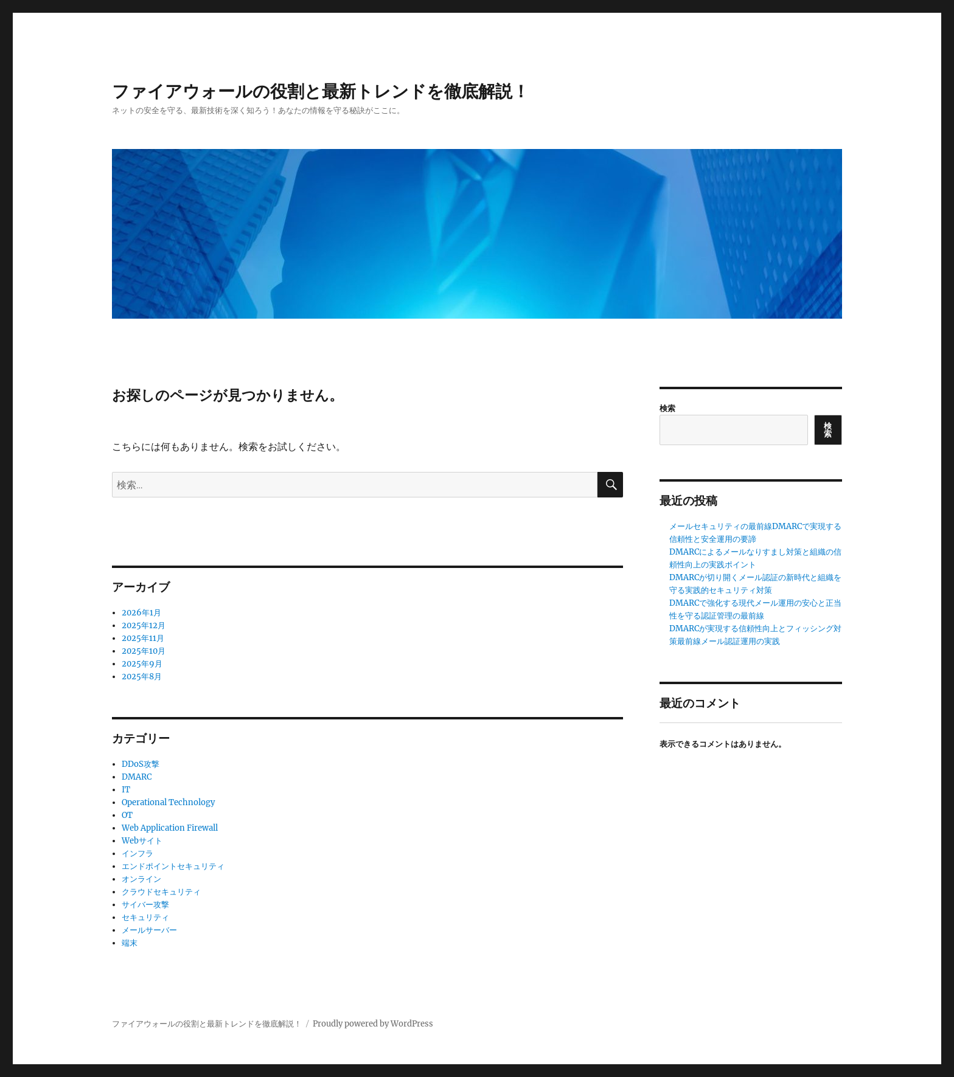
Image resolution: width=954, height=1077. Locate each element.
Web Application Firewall (170, 828)
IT (126, 789)
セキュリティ (145, 917)
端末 (130, 943)
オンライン (141, 879)
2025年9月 (142, 664)
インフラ (137, 853)
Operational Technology (168, 802)
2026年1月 (141, 613)
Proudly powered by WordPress (373, 1024)
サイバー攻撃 (145, 904)
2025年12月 (143, 625)
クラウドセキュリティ (161, 892)
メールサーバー (149, 930)
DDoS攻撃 (140, 764)
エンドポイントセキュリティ (173, 866)
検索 (667, 408)
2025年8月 (142, 676)
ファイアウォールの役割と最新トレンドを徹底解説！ (320, 91)
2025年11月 (143, 638)
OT (127, 815)
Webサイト (142, 841)
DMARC (136, 777)
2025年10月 (143, 651)
